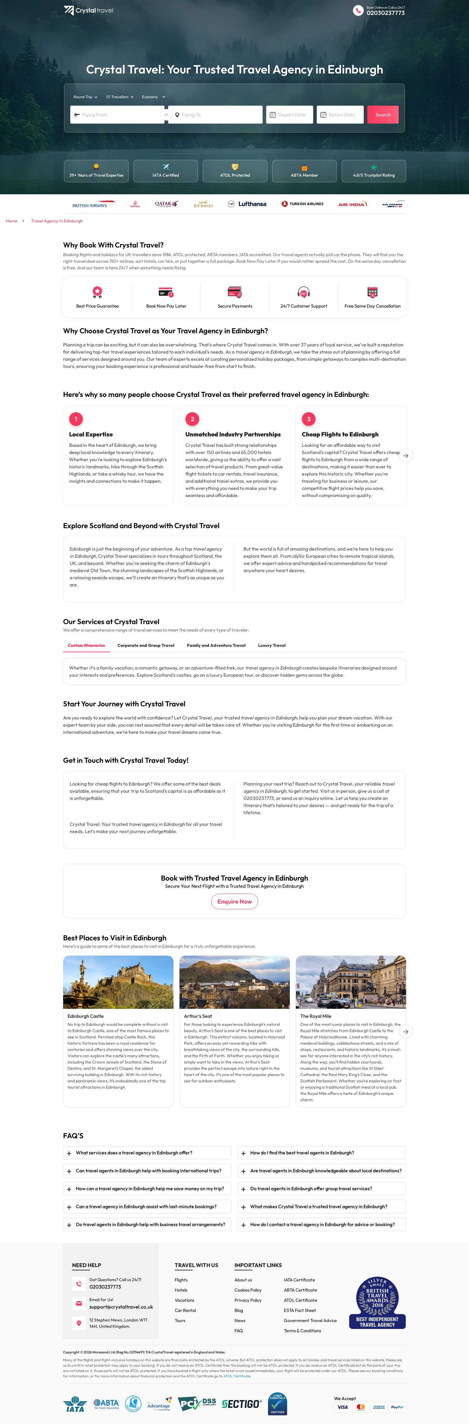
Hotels (181, 1290)
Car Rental (185, 1310)
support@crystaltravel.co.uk (121, 1307)
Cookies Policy (248, 1290)
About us (243, 1280)
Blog (238, 1310)
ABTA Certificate (300, 1290)
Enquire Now (234, 901)
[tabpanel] (118, 1031)
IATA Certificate (299, 1280)
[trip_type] (85, 97)
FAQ (238, 1330)
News (239, 1320)
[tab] (86, 646)
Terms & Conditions (302, 1330)
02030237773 (386, 12)
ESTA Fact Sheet (300, 1310)
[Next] (406, 455)
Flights (181, 1280)
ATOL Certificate (300, 1300)
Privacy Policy (248, 1300)
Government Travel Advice (310, 1320)
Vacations (184, 1300)
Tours (180, 1320)
